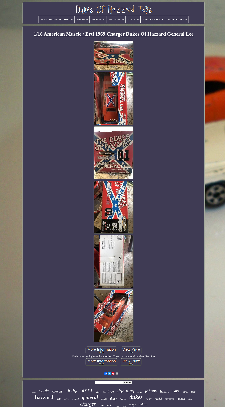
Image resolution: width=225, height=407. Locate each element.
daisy (113, 398)
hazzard (44, 397)
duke (190, 399)
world (104, 399)
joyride (34, 392)
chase (101, 405)
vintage (108, 391)
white (143, 405)
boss (185, 391)
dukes (136, 397)
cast (58, 398)
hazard (164, 391)
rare (176, 391)
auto (110, 405)
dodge (72, 390)
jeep (193, 391)
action (118, 406)
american (169, 399)
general (90, 397)
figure (149, 399)
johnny (151, 390)
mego (132, 405)
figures (123, 399)
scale (44, 391)
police (66, 399)
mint (98, 392)
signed (75, 399)
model (158, 398)
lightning (125, 390)
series (139, 392)
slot (124, 406)
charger (88, 404)
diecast (57, 391)
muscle (181, 398)
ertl (87, 390)
